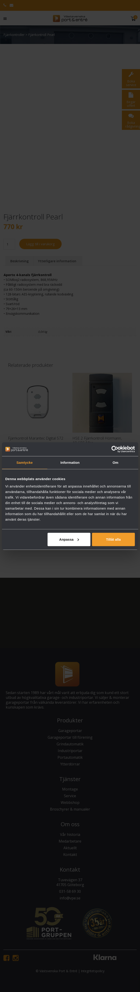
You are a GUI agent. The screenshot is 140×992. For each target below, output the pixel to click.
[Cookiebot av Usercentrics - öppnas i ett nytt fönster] (115, 449)
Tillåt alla (113, 539)
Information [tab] (70, 462)
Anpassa (69, 539)
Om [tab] (115, 462)
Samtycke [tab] (24, 462)
